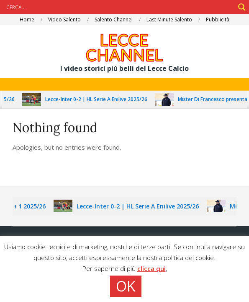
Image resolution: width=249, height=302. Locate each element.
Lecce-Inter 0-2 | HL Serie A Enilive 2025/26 (100, 99)
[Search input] (119, 7)
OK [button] (126, 286)
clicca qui (151, 268)
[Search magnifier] (242, 7)
